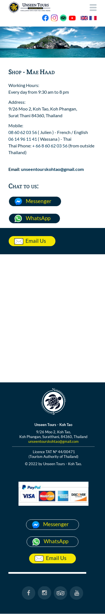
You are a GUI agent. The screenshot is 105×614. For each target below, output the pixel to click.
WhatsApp (38, 218)
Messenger (39, 201)
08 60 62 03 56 (22, 132)
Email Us (35, 240)
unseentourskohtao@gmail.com (52, 169)
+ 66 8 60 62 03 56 (49, 145)
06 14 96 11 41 (22, 139)
